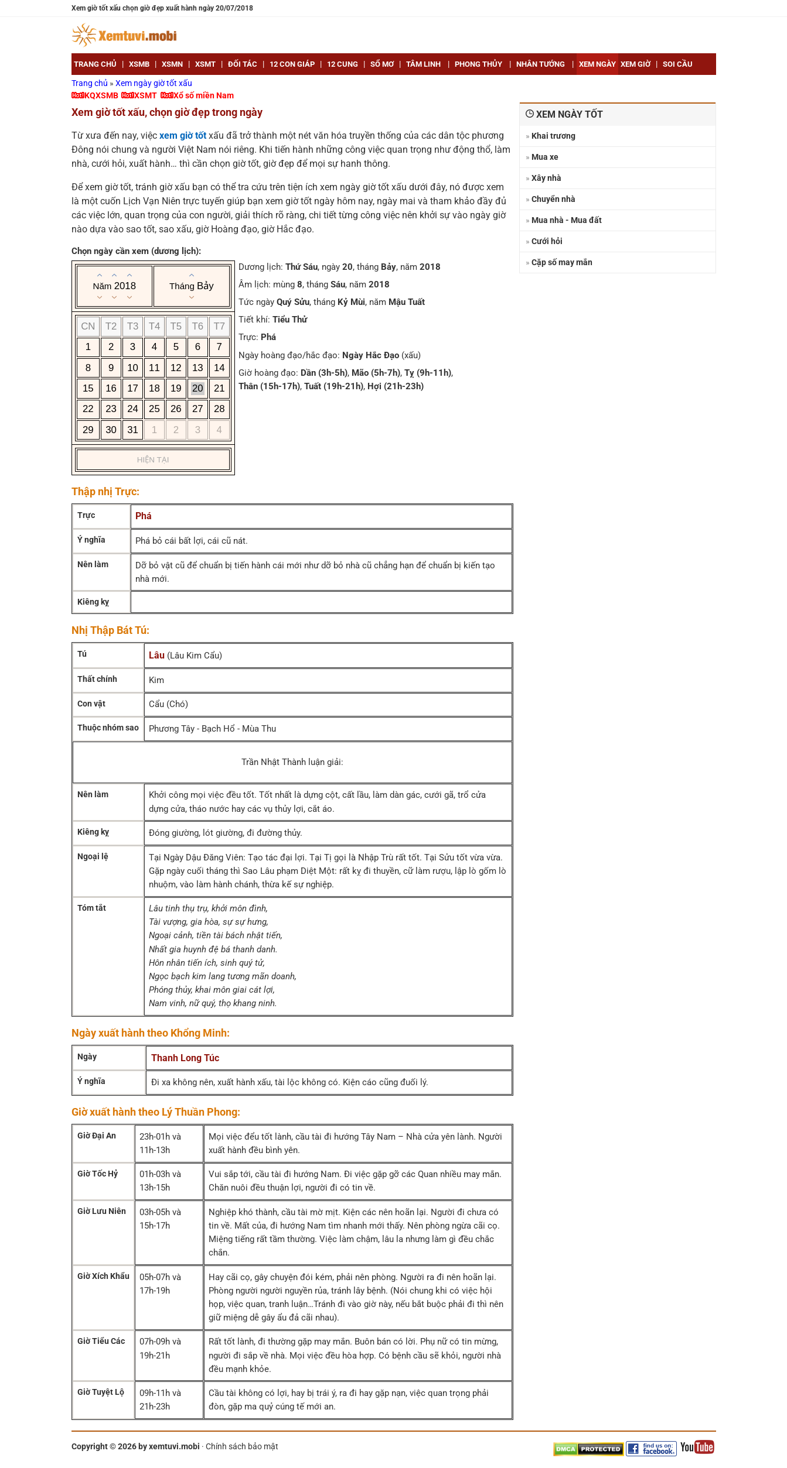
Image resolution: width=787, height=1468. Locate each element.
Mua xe (545, 157)
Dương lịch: (261, 267)
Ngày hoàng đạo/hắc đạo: (289, 355)
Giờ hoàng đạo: (268, 373)
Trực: (248, 337)
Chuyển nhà (553, 199)
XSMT (145, 95)
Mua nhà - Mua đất (567, 220)
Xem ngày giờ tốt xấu (153, 83)
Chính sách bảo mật (242, 1446)
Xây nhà (546, 178)
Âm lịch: (255, 284)
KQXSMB (101, 95)
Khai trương (553, 135)
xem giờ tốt (182, 135)
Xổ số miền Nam (203, 95)
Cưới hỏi (547, 241)
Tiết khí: (254, 319)
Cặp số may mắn (562, 262)
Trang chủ (90, 83)
